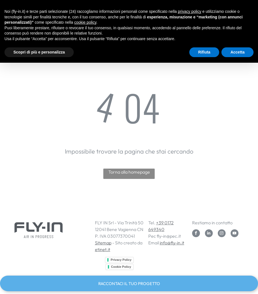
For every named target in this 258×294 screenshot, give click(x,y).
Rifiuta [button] (204, 52)
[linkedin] (209, 234)
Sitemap (103, 243)
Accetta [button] (237, 52)
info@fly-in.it (172, 243)
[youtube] (234, 234)
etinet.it (102, 249)
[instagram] (222, 234)
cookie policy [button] (85, 22)
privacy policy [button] (189, 11)
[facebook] (196, 234)
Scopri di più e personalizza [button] (39, 52)
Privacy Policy (121, 259)
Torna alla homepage (129, 172)
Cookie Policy (121, 266)
